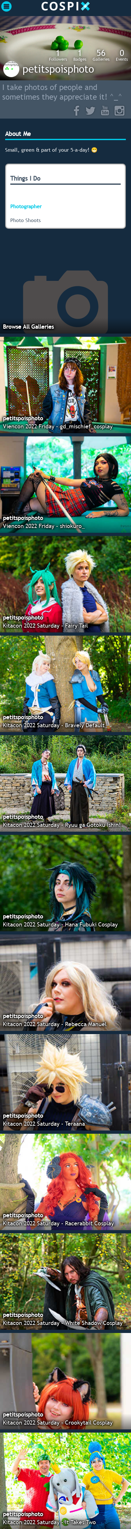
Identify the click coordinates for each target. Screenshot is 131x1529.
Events (122, 55)
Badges (79, 55)
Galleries (101, 55)
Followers (58, 55)
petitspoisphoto (58, 68)
